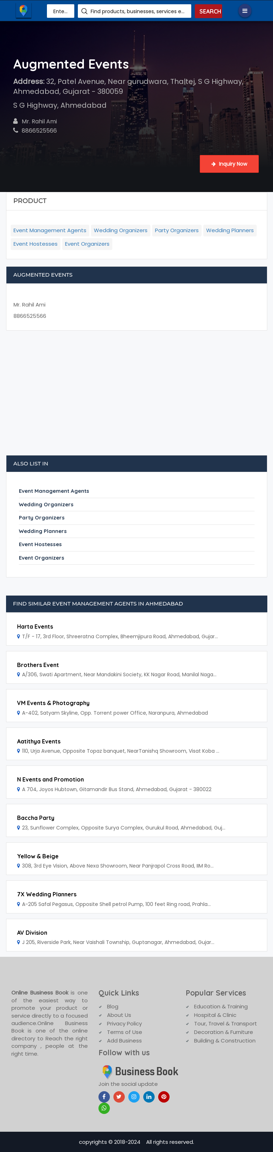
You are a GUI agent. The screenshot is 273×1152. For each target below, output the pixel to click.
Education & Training (221, 1006)
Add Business (124, 1040)
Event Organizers (87, 243)
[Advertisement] (136, 396)
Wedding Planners (230, 230)
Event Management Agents (50, 230)
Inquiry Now (229, 163)
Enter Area (61, 11)
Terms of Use (124, 1032)
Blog (112, 1006)
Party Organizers (177, 230)
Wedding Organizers (121, 230)
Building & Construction (225, 1040)
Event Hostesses (36, 243)
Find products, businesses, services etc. (138, 11)
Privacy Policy (124, 1023)
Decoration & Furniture (223, 1032)
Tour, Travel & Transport (225, 1023)
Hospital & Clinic (215, 1015)
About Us (119, 1015)
